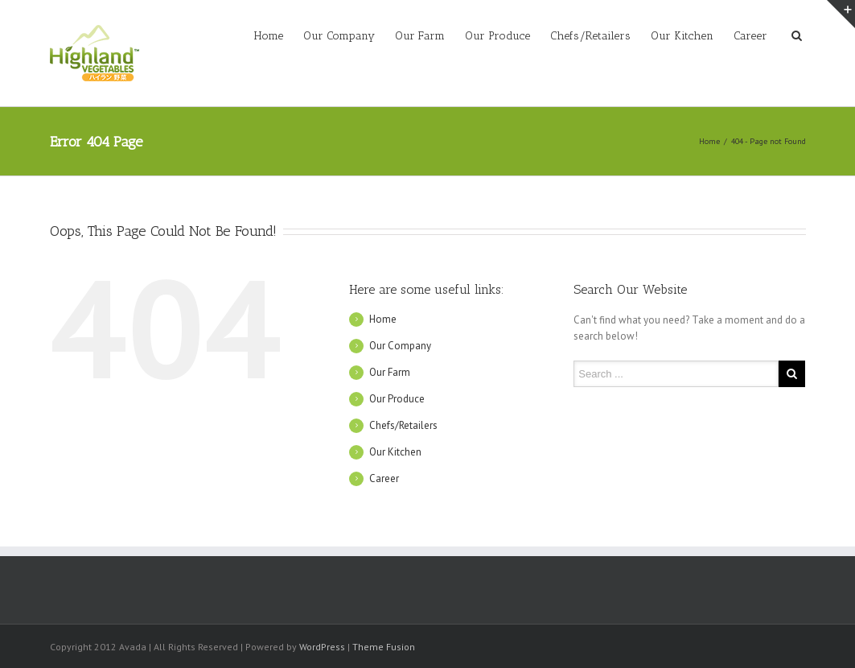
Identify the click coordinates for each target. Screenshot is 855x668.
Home (268, 36)
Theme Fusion (383, 647)
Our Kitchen (682, 36)
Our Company (339, 36)
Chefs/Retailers (590, 36)
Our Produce (497, 36)
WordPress (322, 647)
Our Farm (420, 36)
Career (750, 36)
